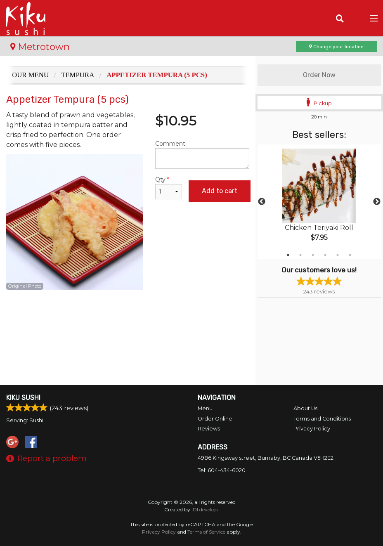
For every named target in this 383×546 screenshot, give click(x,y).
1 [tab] (288, 255)
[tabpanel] (319, 202)
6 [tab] (350, 255)
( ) (356, 18)
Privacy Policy (311, 428)
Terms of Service (206, 532)
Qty (168, 187)
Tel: (222, 470)
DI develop (205, 509)
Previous (262, 202)
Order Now (319, 75)
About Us (305, 408)
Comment (202, 154)
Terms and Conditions (322, 419)
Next (377, 202)
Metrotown (40, 46)
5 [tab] (337, 255)
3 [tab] (313, 255)
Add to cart (219, 191)
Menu (205, 408)
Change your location (336, 47)
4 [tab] (325, 255)
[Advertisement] (127, 317)
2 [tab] (300, 255)
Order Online (215, 419)
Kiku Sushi (23, 398)
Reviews (209, 428)
